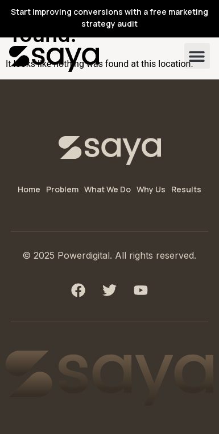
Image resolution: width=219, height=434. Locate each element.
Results (186, 189)
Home (29, 189)
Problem (62, 189)
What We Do (107, 189)
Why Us (151, 189)
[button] (197, 56)
